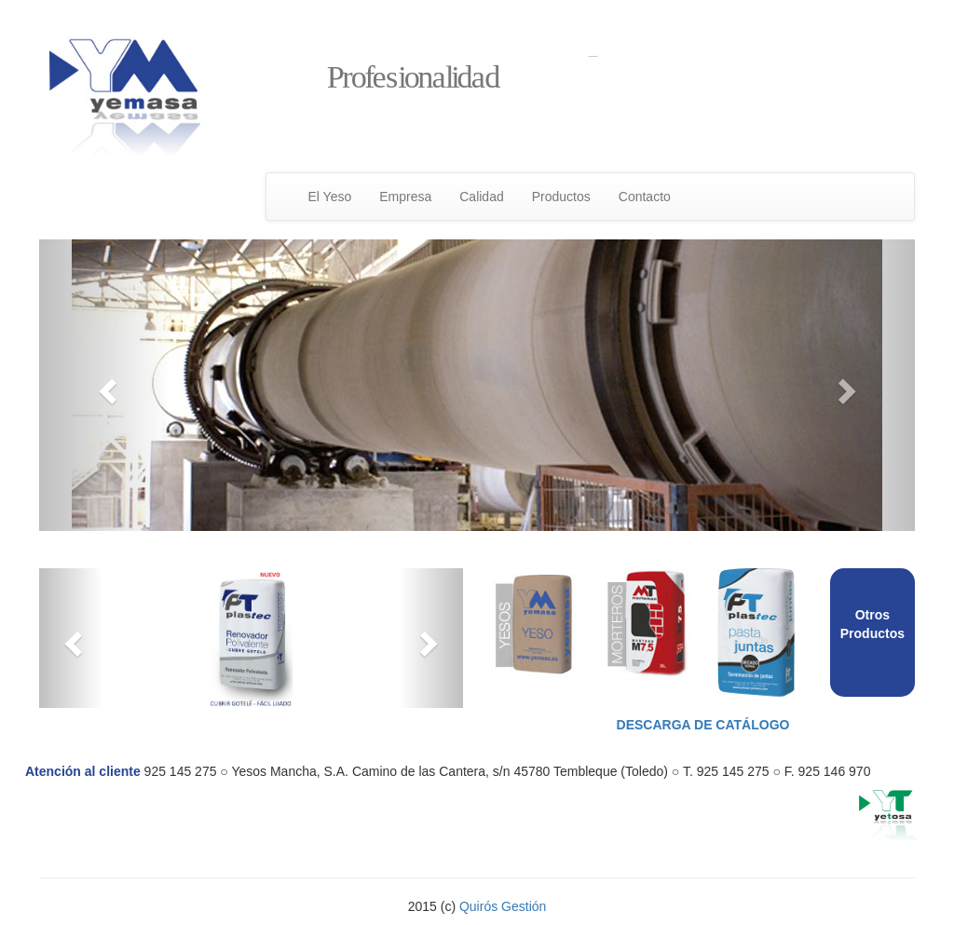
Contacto (645, 196)
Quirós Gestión (502, 906)
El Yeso (330, 196)
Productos (561, 196)
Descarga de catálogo (703, 724)
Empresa (405, 196)
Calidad (481, 196)
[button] (104, 385)
